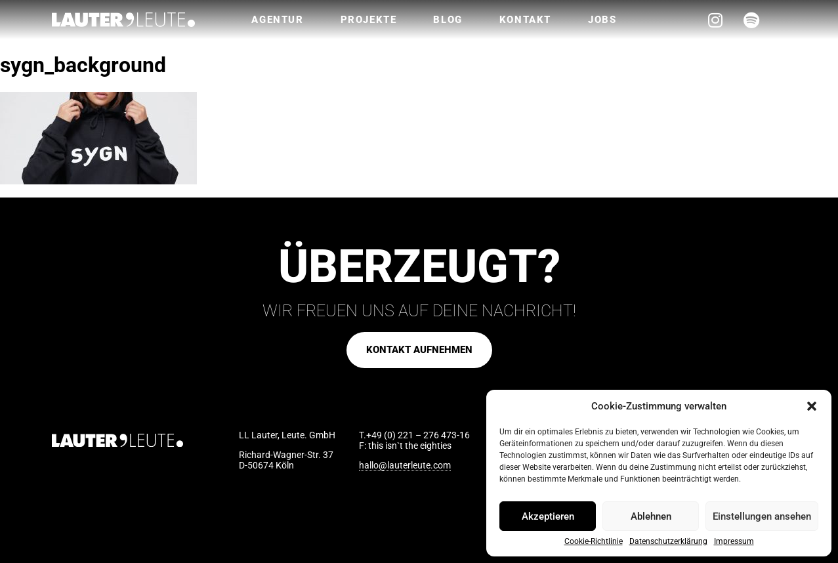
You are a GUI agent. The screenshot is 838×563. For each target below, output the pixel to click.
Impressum (734, 541)
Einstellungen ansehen (762, 516)
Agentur (277, 20)
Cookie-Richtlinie (593, 541)
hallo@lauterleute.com (405, 465)
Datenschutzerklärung (668, 541)
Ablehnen (651, 516)
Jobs (602, 20)
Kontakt (525, 20)
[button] (811, 406)
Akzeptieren (548, 516)
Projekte (369, 20)
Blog (447, 20)
